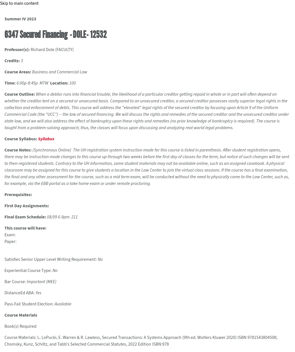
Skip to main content (19, 3)
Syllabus (46, 139)
